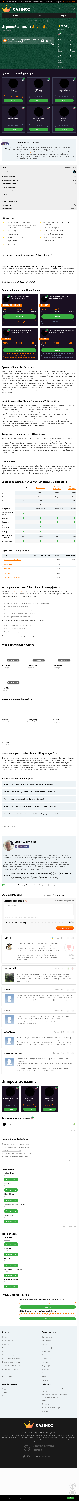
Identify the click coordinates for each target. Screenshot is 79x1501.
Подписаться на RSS (46, 1477)
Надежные (5, 1372)
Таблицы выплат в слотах (11, 1162)
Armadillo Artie (9, 576)
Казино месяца (47, 1379)
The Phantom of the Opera (12, 571)
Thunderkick (22, 1279)
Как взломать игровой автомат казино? (16, 1159)
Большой (6, 348)
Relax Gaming (6, 733)
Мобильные (46, 1394)
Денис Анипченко (11, 165)
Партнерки (6, 1417)
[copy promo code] (17, 105)
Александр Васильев (25, 896)
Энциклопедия (7, 1397)
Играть (13, 109)
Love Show (23, 1265)
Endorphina (56, 733)
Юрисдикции (46, 1383)
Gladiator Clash (24, 1184)
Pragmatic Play (32, 733)
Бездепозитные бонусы (10, 1390)
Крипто (44, 1365)
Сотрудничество (8, 1410)
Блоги (44, 1397)
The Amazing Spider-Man (12, 589)
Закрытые (5, 1365)
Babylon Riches (24, 1207)
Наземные (45, 1376)
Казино (15, 15)
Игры (39, 15)
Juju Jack (7, 584)
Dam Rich (7, 580)
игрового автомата (17, 603)
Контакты (45, 1425)
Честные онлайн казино (11, 1379)
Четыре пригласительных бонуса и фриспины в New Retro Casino (41, 1320)
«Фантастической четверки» (41, 161)
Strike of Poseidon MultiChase (57, 498)
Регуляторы (46, 1387)
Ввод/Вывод (46, 1362)
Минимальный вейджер (11, 314)
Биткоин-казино (8, 1394)
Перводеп (44, 314)
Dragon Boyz (41, 498)
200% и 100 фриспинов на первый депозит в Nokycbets (37, 1332)
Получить (19, 326)
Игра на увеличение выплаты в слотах (16, 1165)
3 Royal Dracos (24, 1254)
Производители (48, 1358)
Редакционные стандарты (51, 1429)
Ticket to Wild (23, 1230)
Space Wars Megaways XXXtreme (30, 1219)
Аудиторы (45, 1390)
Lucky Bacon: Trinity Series (28, 1288)
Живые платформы (49, 1369)
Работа (4, 1413)
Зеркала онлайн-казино (11, 1387)
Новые (4, 1358)
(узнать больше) (60, 1498)
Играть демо (13, 671)
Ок (71, 1498)
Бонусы (63, 15)
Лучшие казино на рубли (11, 1383)
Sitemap (45, 1432)
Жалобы (45, 1401)
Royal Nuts (23, 1196)
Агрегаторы (46, 1372)
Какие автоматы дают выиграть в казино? (17, 1155)
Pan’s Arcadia (23, 1276)
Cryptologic (5, 679)
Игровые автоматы (9, 1376)
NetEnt (21, 1186)
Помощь (45, 1421)
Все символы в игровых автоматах (15, 1168)
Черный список (7, 1362)
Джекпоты (5, 1369)
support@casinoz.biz (69, 2)
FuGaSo (21, 1290)
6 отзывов (61, 29)
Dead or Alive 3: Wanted (27, 1299)
